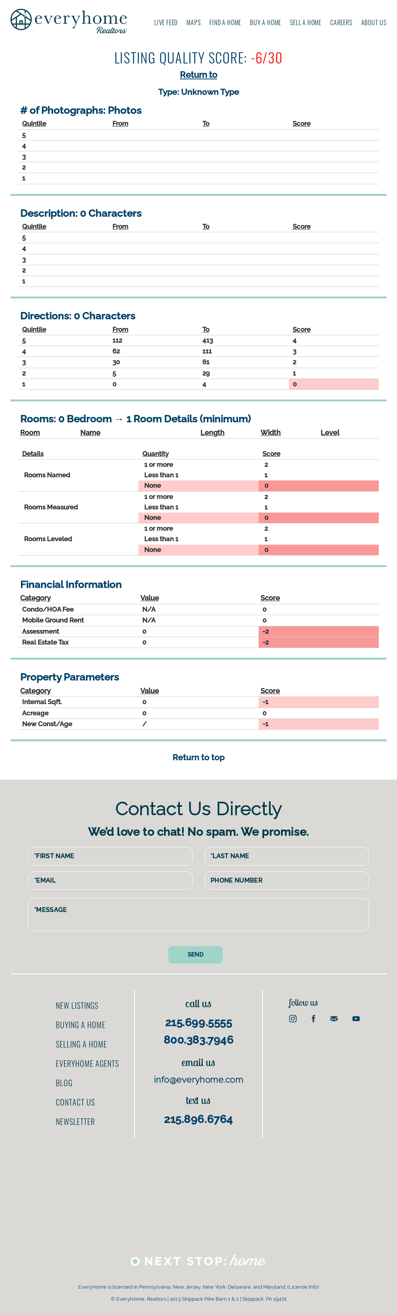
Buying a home (80, 1024)
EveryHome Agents (87, 1063)
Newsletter (75, 1121)
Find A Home (225, 22)
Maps (193, 22)
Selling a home (81, 1044)
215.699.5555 (198, 1022)
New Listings (77, 1005)
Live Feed (166, 22)
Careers (341, 22)
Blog (64, 1083)
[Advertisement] (198, 1192)
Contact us (75, 1102)
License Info (303, 1287)
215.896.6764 (198, 1119)
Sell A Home (305, 22)
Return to (198, 75)
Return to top (198, 757)
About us (374, 22)
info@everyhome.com (198, 1080)
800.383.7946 (199, 1040)
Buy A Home (265, 22)
